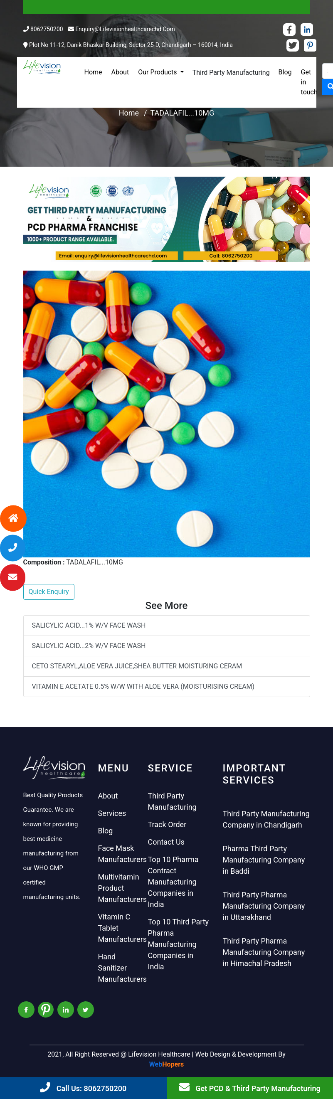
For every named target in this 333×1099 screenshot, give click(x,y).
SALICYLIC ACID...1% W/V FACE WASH (89, 625)
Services (112, 813)
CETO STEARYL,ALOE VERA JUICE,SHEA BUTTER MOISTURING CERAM (137, 666)
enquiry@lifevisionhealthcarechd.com (125, 29)
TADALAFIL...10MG (182, 112)
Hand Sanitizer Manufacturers (122, 967)
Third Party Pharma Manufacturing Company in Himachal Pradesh (264, 952)
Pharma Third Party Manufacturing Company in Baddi (264, 859)
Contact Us (166, 842)
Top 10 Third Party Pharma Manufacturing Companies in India (178, 944)
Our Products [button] (158, 72)
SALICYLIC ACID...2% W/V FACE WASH (89, 646)
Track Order (167, 824)
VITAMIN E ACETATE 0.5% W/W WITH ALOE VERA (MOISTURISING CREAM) (143, 686)
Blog (285, 72)
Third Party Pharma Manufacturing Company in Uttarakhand (264, 906)
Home (93, 72)
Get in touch (309, 82)
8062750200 (46, 29)
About (120, 72)
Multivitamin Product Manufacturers (122, 888)
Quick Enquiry (49, 592)
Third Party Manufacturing (231, 72)
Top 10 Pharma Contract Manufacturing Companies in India (173, 882)
